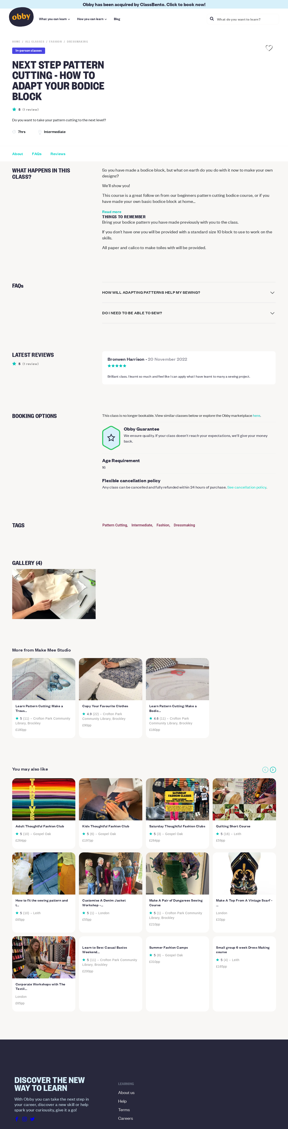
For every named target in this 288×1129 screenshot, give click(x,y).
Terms (124, 1109)
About (17, 153)
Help (122, 1101)
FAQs (36, 153)
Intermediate (141, 525)
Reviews (58, 153)
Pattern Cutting (114, 525)
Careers (125, 1118)
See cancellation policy (246, 486)
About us (126, 1092)
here (256, 415)
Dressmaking (184, 525)
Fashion (163, 525)
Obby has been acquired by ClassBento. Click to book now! (144, 4)
